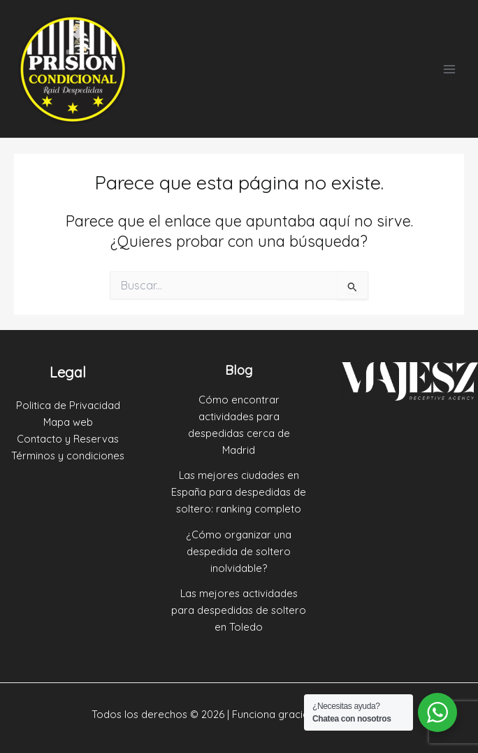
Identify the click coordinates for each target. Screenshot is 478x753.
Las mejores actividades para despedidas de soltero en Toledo (238, 610)
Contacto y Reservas (68, 438)
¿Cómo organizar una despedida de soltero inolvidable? (238, 551)
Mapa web (68, 422)
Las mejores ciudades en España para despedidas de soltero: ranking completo (238, 491)
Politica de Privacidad (68, 405)
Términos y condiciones (67, 455)
